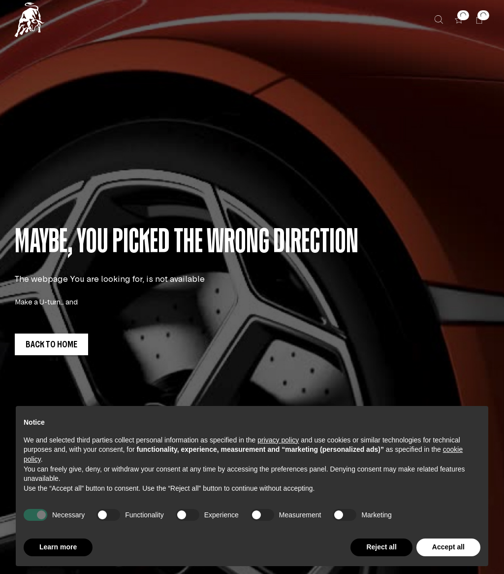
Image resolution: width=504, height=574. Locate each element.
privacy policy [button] (278, 440)
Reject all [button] (381, 547)
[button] (459, 19)
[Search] (439, 19)
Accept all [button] (448, 547)
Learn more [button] (58, 547)
